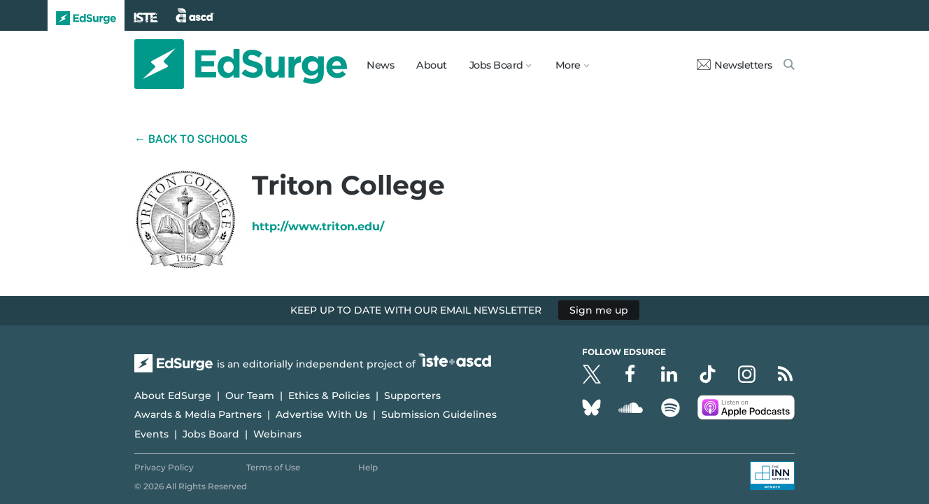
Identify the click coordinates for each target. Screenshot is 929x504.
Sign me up (598, 310)
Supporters (412, 395)
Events (151, 434)
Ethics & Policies (329, 395)
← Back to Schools (191, 139)
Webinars (277, 434)
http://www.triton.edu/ (318, 226)
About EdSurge (172, 395)
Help (368, 467)
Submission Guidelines (439, 414)
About (431, 65)
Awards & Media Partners (198, 414)
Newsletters (734, 65)
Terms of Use (273, 467)
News (380, 65)
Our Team (249, 395)
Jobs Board (211, 434)
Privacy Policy (164, 467)
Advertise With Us (321, 414)
